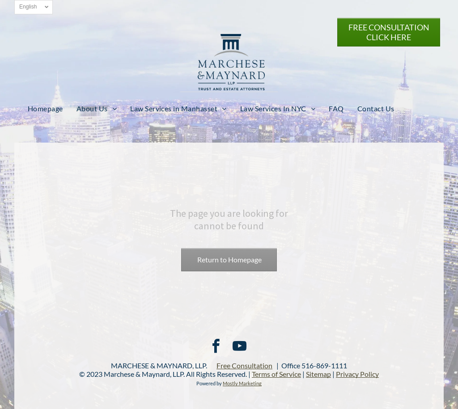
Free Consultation (244, 365)
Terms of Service (276, 374)
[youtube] (239, 347)
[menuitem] (45, 108)
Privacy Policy (357, 374)
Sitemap (318, 374)
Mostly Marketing (242, 383)
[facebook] (216, 347)
